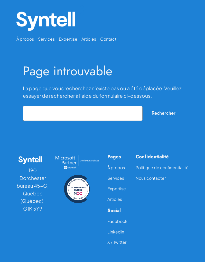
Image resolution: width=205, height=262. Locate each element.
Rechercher (163, 112)
